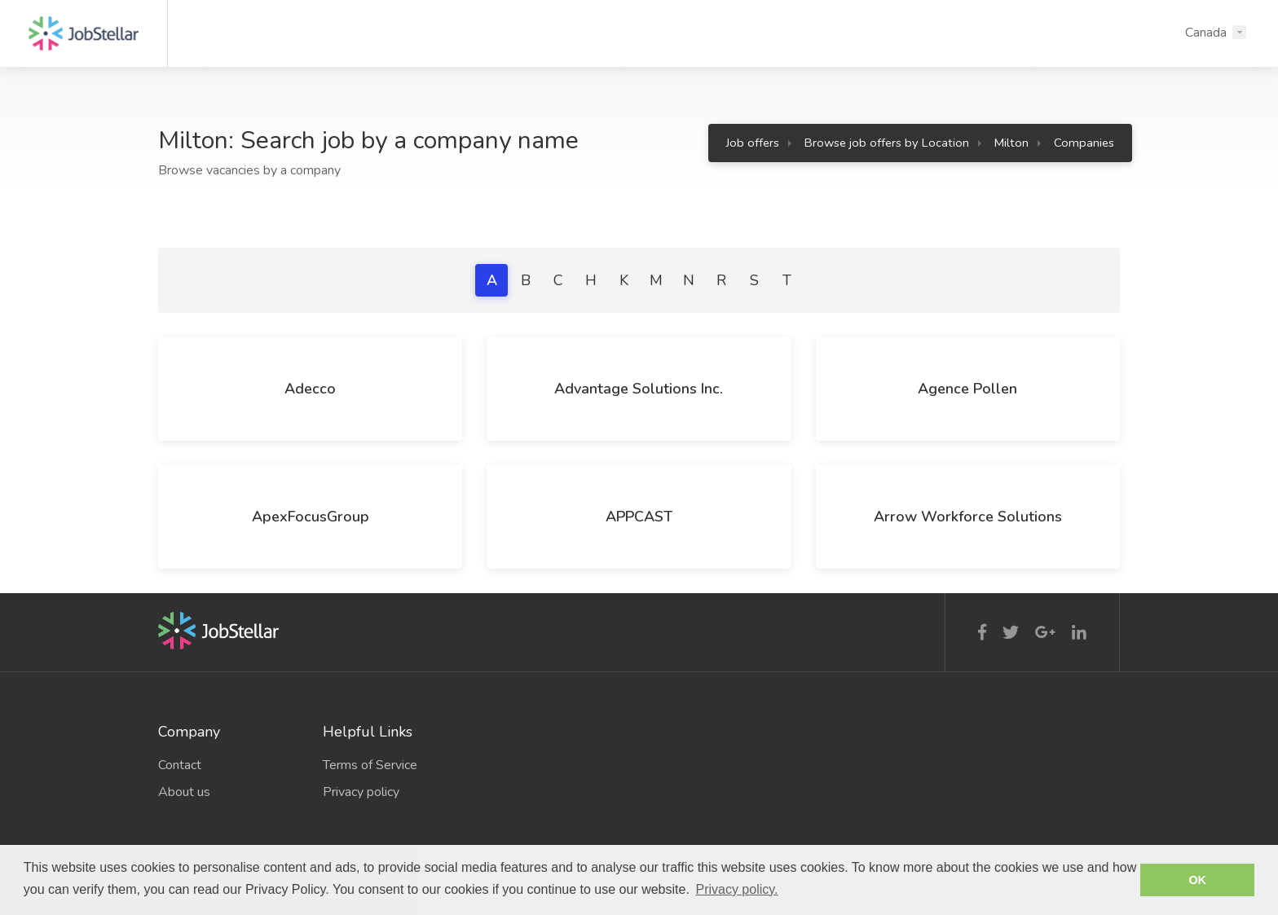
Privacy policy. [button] (736, 889)
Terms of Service (370, 765)
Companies (1084, 142)
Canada (1206, 33)
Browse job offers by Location (886, 142)
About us (184, 792)
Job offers (752, 142)
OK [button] (1197, 879)
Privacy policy (361, 792)
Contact (179, 765)
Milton (1011, 142)
